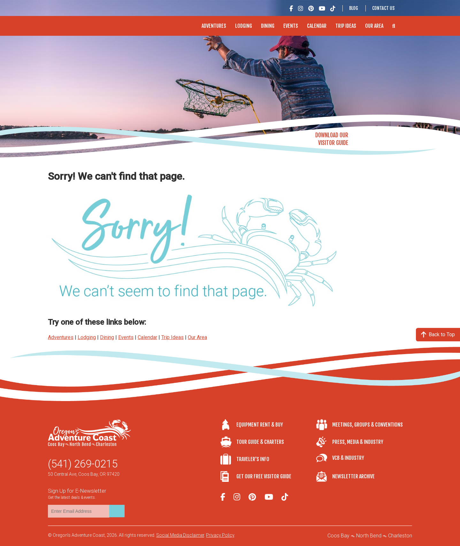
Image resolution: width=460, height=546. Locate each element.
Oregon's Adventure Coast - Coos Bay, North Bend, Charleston (89, 22)
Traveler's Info (252, 459)
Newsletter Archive (353, 476)
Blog (353, 8)
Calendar (316, 26)
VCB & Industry (348, 458)
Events (290, 26)
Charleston (400, 536)
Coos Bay (338, 536)
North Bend (368, 536)
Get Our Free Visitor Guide (263, 476)
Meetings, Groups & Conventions (367, 424)
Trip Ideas (345, 26)
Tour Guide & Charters (260, 442)
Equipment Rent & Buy (259, 424)
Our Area (374, 26)
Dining (267, 26)
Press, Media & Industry (357, 442)
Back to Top (438, 334)
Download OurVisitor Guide (331, 139)
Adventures (214, 26)
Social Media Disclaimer (180, 535)
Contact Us (383, 8)
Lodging (243, 26)
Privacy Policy (220, 535)
